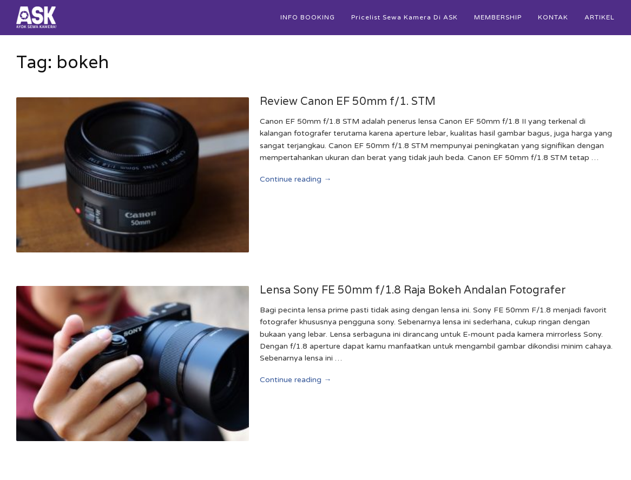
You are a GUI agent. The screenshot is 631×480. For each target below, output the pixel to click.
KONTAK (553, 17)
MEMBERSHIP (498, 17)
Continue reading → (295, 179)
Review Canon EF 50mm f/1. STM (348, 101)
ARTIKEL (599, 17)
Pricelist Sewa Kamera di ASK (404, 17)
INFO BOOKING (307, 17)
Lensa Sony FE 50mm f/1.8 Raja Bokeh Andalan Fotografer (413, 290)
